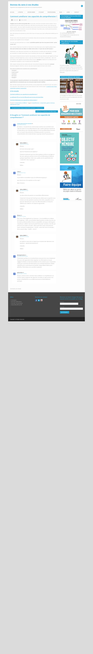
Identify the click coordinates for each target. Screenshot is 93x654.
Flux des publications (16, 301)
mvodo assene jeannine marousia (24, 123)
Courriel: (62, 307)
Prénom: (69, 303)
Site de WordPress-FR (16, 304)
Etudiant (41, 12)
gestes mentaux (51, 103)
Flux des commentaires (17, 303)
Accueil (12, 12)
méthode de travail (14, 104)
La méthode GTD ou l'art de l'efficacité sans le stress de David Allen (26, 97)
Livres (68, 12)
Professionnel (52, 12)
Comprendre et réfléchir (21, 103)
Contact (76, 12)
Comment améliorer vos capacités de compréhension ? (23, 94)
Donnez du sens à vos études (24, 4)
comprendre (43, 103)
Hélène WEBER (31, 12)
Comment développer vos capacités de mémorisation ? (23, 100)
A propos (20, 12)
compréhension (35, 103)
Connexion (14, 300)
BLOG (60, 12)
